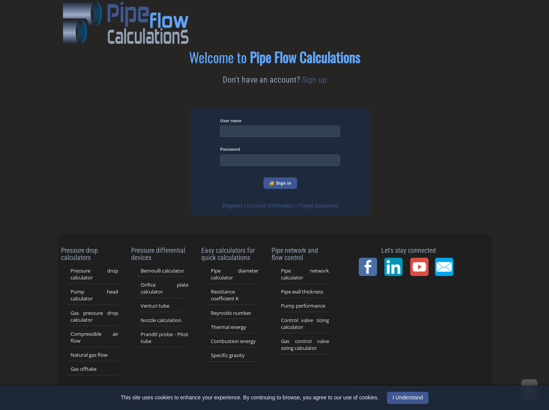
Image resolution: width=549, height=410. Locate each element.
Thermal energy (228, 327)
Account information (270, 206)
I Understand (407, 397)
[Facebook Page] (370, 267)
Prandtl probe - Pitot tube (165, 338)
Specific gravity (228, 355)
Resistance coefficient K (225, 295)
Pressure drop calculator (95, 274)
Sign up (314, 80)
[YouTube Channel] (421, 267)
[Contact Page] (446, 267)
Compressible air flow (95, 337)
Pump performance (303, 305)
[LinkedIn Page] (395, 267)
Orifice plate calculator (165, 288)
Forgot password (318, 206)
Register (232, 206)
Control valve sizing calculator (305, 323)
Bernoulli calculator (162, 270)
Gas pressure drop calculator (95, 316)
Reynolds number (231, 312)
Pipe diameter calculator (235, 274)
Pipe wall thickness (302, 291)
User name (230, 120)
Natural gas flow (89, 354)
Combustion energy (233, 341)
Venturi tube (155, 305)
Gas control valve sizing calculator (305, 344)
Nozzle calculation (161, 320)
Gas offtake (83, 368)
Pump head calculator (95, 295)
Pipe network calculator (305, 274)
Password (230, 149)
